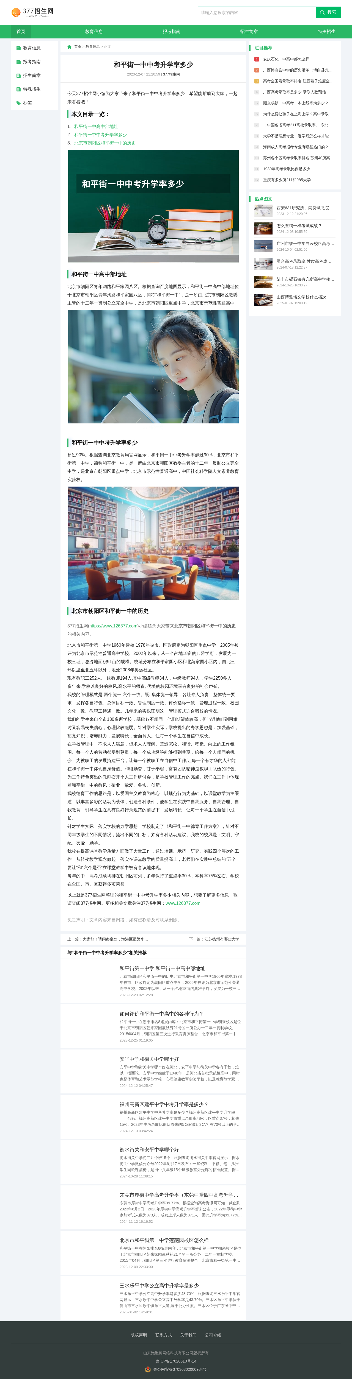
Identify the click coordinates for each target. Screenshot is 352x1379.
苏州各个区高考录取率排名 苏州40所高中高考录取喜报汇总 (299, 158)
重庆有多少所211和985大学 (287, 180)
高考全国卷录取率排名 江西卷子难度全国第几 (299, 81)
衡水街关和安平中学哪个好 (149, 1149)
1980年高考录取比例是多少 (286, 169)
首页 (20, 31)
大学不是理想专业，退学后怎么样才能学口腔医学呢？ (299, 136)
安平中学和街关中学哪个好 (149, 1059)
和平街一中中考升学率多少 (100, 134)
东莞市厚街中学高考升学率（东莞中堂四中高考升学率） (181, 1195)
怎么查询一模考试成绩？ (299, 225)
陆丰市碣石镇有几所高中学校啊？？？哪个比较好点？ (306, 279)
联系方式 (163, 1335)
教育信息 (94, 31)
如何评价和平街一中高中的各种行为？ (162, 1014)
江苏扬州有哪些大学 (222, 939)
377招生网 (171, 74)
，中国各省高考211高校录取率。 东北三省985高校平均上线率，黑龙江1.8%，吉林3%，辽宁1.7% (299, 125)
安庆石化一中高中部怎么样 (286, 59)
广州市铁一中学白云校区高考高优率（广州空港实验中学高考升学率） (306, 243)
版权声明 (139, 1335)
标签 (27, 103)
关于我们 (188, 1335)
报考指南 (171, 31)
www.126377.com (183, 903)
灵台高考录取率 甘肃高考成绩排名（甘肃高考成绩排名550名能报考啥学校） (306, 261)
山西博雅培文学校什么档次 (301, 297)
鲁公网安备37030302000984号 (180, 1369)
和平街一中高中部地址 (96, 126)
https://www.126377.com (113, 626)
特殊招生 (327, 31)
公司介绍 (213, 1335)
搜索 (332, 12)
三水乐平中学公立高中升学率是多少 (159, 1285)
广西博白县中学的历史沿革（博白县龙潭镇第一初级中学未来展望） (299, 70)
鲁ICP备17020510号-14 (176, 1361)
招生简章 (249, 31)
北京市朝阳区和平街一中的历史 (105, 143)
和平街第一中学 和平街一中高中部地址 (162, 968)
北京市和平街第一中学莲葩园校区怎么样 (164, 1240)
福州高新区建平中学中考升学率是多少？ (164, 1104)
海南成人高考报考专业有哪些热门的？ (296, 147)
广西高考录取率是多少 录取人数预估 (294, 92)
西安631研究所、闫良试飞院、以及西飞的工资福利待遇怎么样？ (306, 207)
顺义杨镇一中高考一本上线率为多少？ (296, 103)
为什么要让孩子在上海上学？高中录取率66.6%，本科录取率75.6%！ (299, 114)
